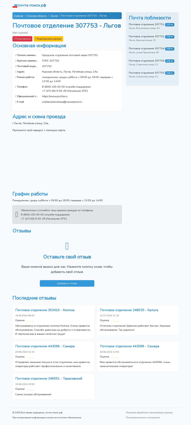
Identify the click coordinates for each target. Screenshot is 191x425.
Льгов (54, 15)
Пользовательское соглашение (143, 417)
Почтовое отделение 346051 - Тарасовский (48, 378)
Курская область (37, 15)
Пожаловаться (22, 38)
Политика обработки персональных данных (149, 412)
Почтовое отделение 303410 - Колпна (44, 310)
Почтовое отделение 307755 (146, 72)
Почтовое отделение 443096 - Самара (45, 346)
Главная (18, 15)
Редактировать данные (48, 38)
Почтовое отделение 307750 (146, 60)
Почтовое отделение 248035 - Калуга (129, 310)
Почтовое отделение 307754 (146, 48)
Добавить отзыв (67, 283)
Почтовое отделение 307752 (146, 36)
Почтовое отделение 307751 (146, 24)
